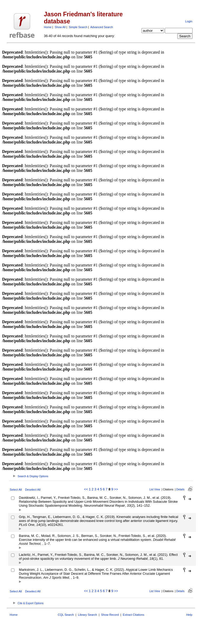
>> (116, 489)
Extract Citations (133, 614)
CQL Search (66, 614)
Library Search (87, 614)
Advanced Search (101, 27)
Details (180, 489)
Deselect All (32, 489)
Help (189, 614)
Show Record (110, 614)
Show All (60, 27)
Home (48, 27)
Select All (16, 489)
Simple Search (78, 27)
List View (154, 489)
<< (86, 489)
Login (188, 21)
